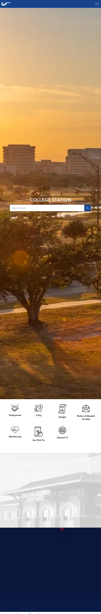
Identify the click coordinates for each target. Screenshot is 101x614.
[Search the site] (50, 208)
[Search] (87, 208)
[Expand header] (97, 4)
